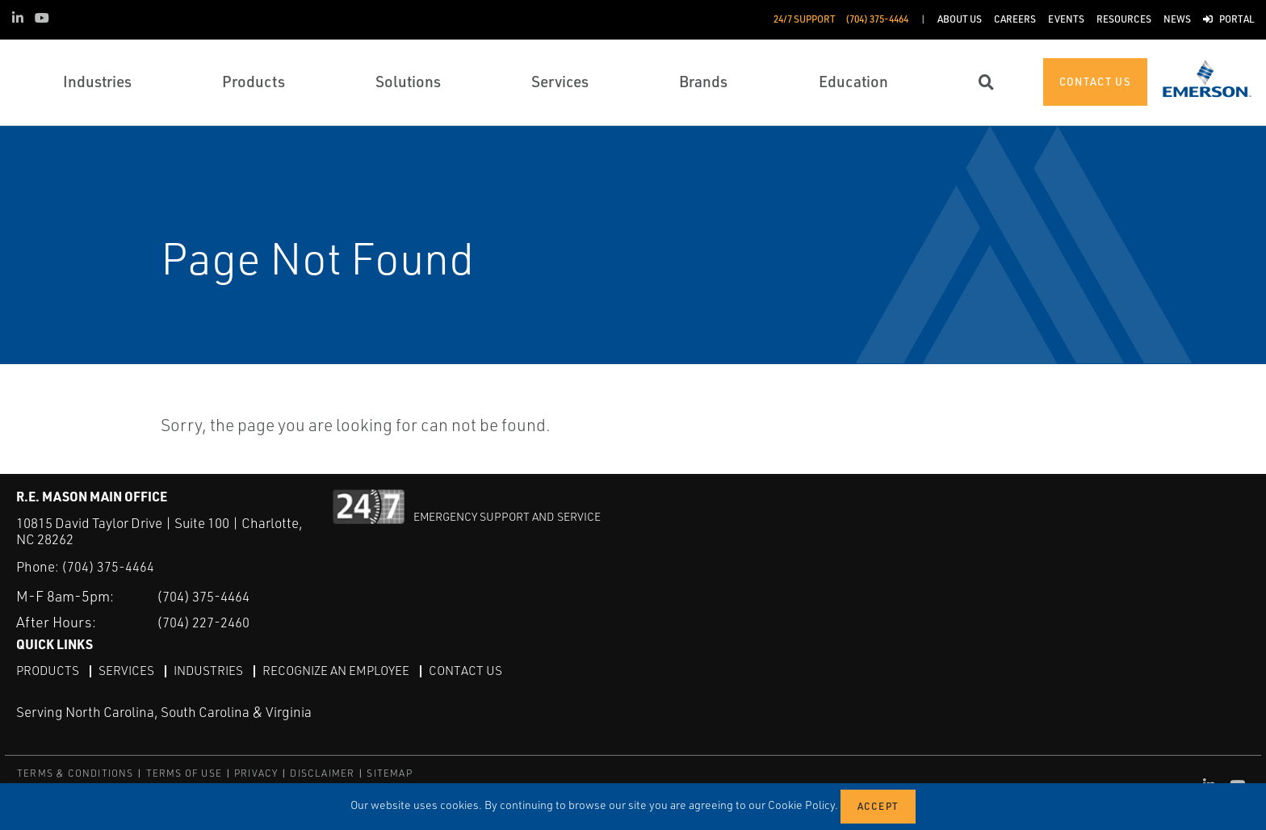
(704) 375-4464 (107, 566)
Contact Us (479, 670)
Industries (213, 670)
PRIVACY (256, 773)
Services (129, 670)
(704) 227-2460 (209, 622)
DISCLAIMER (322, 773)
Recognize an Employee (345, 670)
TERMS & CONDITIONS (75, 773)
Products (49, 670)
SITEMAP (389, 773)
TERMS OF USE (184, 773)
